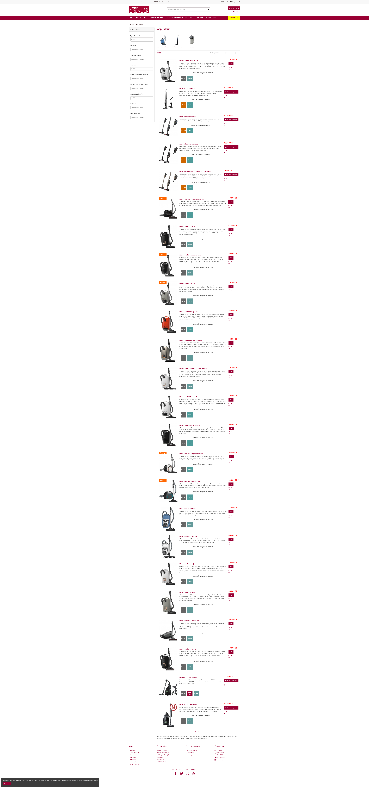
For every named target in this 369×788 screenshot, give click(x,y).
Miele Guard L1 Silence (187, 592)
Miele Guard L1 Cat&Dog (187, 649)
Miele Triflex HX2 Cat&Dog (188, 144)
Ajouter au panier (231, 92)
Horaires (131, 1)
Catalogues (133, 757)
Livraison (132, 755)
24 (238, 53)
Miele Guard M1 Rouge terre (188, 312)
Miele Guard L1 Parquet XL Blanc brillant (193, 368)
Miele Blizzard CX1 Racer (187, 509)
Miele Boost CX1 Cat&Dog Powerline (191, 199)
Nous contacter (166, 1)
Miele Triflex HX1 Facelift (187, 116)
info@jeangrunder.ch (223, 760)
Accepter (6, 784)
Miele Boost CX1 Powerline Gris (189, 481)
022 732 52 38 (156, 1)
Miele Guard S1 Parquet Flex (189, 60)
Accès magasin (139, 1)
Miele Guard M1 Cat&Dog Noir (189, 425)
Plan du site (133, 762)
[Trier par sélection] (231, 53)
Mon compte (190, 752)
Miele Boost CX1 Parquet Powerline (191, 454)
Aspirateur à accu (177, 47)
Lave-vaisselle (162, 750)
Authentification (192, 750)
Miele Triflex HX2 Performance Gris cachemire (195, 171)
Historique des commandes (195, 755)
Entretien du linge (163, 752)
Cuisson (160, 757)
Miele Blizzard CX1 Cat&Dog (189, 620)
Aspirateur (161, 759)
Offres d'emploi (134, 764)
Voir (231, 63)
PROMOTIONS (162, 762)
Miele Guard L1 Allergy (186, 564)
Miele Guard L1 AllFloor (187, 226)
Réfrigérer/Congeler (164, 755)
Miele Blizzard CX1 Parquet (188, 536)
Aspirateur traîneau (163, 47)
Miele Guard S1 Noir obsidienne (190, 255)
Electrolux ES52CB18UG (187, 89)
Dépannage (133, 759)
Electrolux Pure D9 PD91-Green (189, 705)
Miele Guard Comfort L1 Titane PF (190, 340)
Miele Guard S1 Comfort (187, 283)
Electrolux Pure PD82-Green (188, 677)
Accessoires (191, 47)
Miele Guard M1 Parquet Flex (189, 397)
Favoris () (225, 1)
